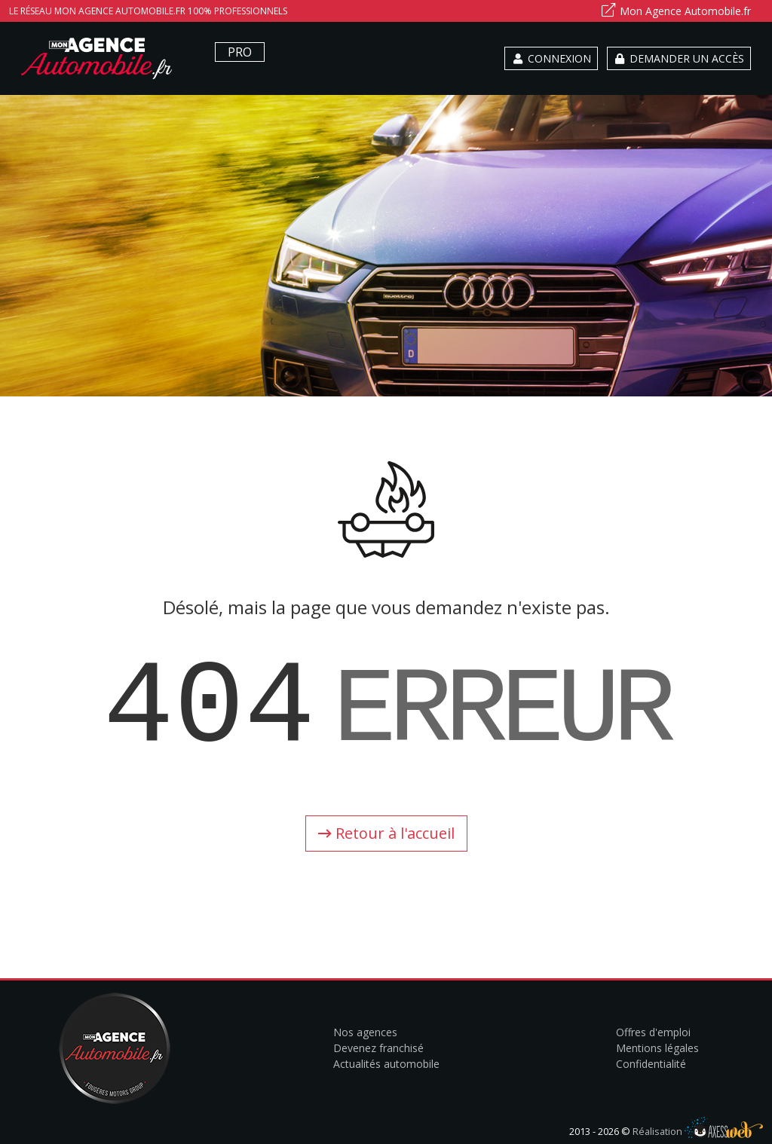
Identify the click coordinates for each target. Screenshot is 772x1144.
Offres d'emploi (653, 1032)
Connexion (551, 58)
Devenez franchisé (378, 1048)
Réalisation (698, 1131)
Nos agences (365, 1032)
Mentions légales (657, 1048)
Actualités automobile (386, 1064)
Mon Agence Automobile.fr (676, 10)
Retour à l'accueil (386, 833)
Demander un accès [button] (679, 58)
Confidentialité (651, 1064)
